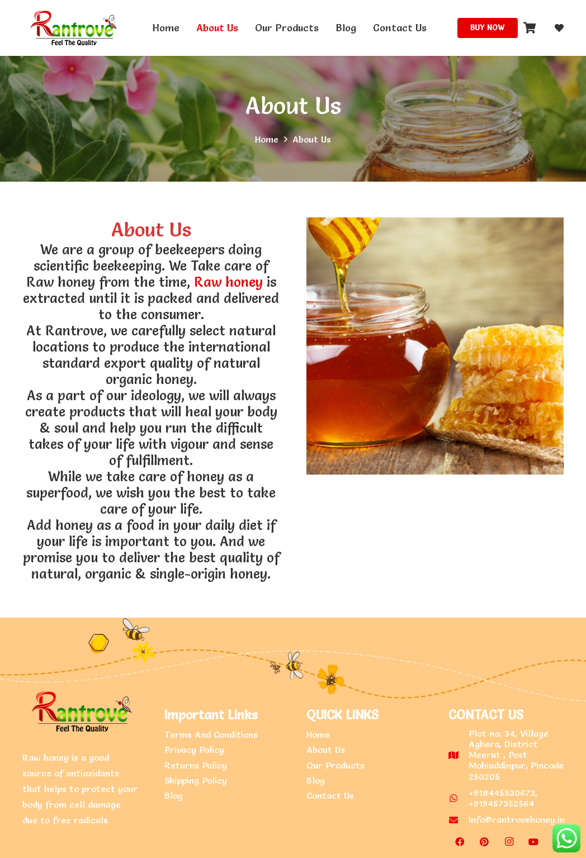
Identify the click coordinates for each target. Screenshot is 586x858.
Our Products (335, 765)
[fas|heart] (559, 28)
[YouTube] (533, 842)
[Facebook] (459, 842)
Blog (173, 795)
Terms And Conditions (211, 734)
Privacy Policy (194, 749)
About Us (293, 105)
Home (318, 734)
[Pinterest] (484, 842)
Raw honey (228, 282)
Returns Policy (195, 765)
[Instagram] (509, 842)
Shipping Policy (195, 780)
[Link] (72, 28)
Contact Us (330, 795)
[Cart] (530, 28)
